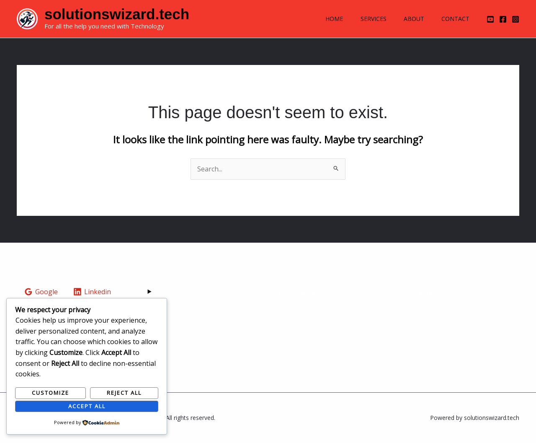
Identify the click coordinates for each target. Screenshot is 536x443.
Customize (50, 392)
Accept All (87, 406)
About (409, 19)
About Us (293, 314)
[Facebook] (503, 19)
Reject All (124, 392)
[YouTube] (490, 19)
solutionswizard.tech (116, 14)
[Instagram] (515, 19)
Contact (454, 19)
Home (324, 19)
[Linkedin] (92, 292)
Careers (290, 335)
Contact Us (295, 346)
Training (292, 324)
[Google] (41, 292)
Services (366, 19)
